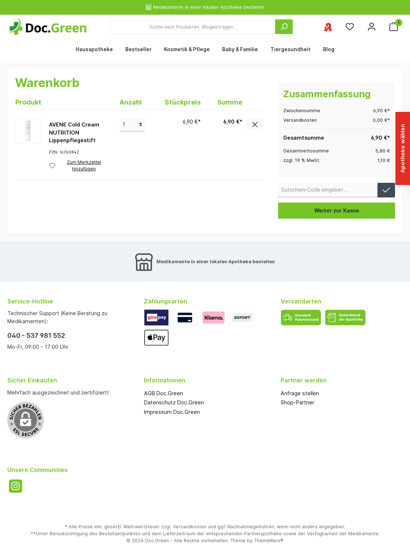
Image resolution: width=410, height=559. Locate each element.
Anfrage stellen (300, 393)
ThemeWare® (269, 540)
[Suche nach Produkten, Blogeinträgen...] (193, 26)
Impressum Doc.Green (172, 412)
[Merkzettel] (350, 26)
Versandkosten (189, 526)
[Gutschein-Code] (328, 190)
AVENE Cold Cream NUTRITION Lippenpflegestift (74, 132)
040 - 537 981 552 (36, 335)
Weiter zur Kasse (336, 210)
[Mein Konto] (371, 26)
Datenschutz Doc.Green (174, 402)
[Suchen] (284, 26)
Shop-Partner (297, 402)
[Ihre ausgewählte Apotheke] (328, 26)
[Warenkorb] (393, 26)
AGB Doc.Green (163, 393)
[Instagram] (15, 486)
